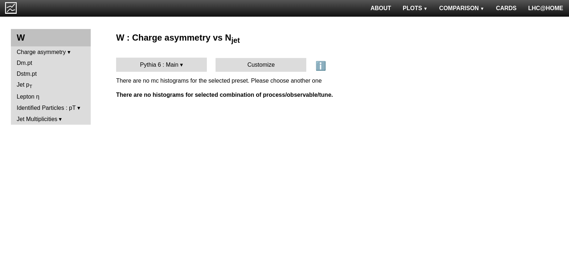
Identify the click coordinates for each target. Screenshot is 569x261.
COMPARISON (461, 8)
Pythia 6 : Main (159, 65)
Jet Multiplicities (37, 119)
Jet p (24, 85)
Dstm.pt (27, 74)
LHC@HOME (545, 8)
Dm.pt (24, 63)
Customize (261, 65)
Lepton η (28, 97)
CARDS (506, 8)
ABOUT (381, 8)
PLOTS (415, 8)
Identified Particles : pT (46, 108)
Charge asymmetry (41, 52)
